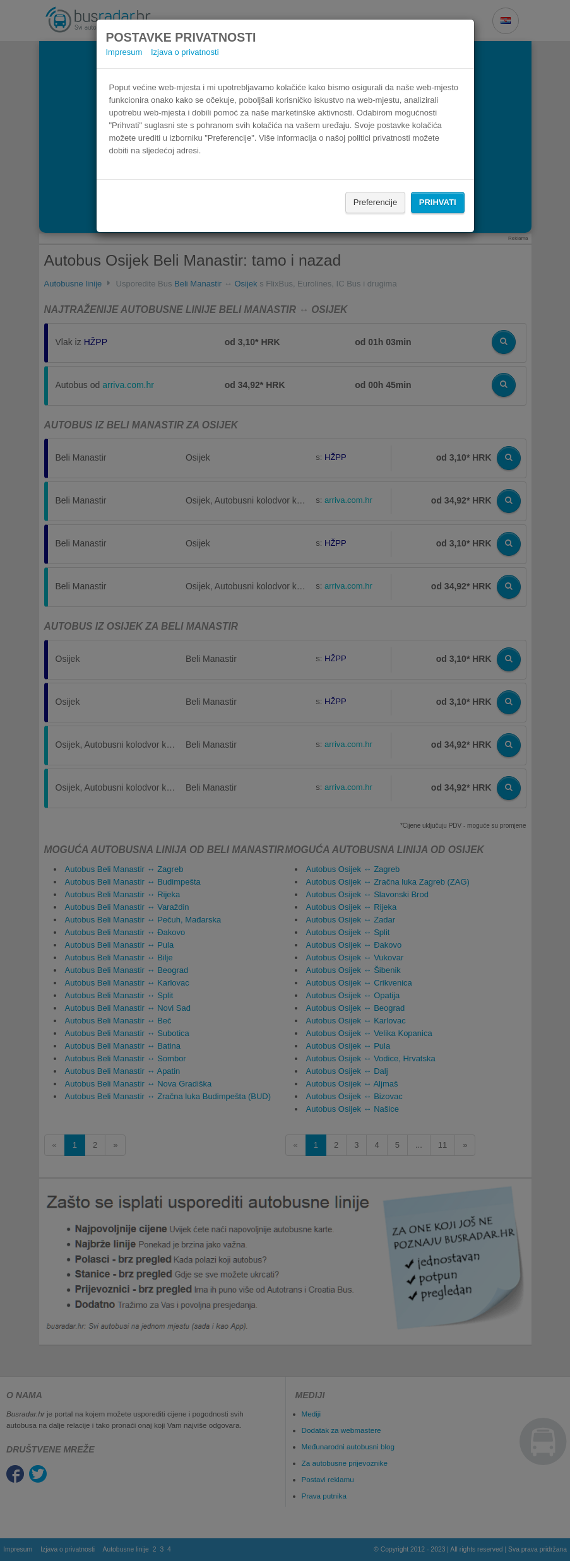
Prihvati (437, 202)
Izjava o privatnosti (185, 52)
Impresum (124, 52)
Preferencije (375, 202)
